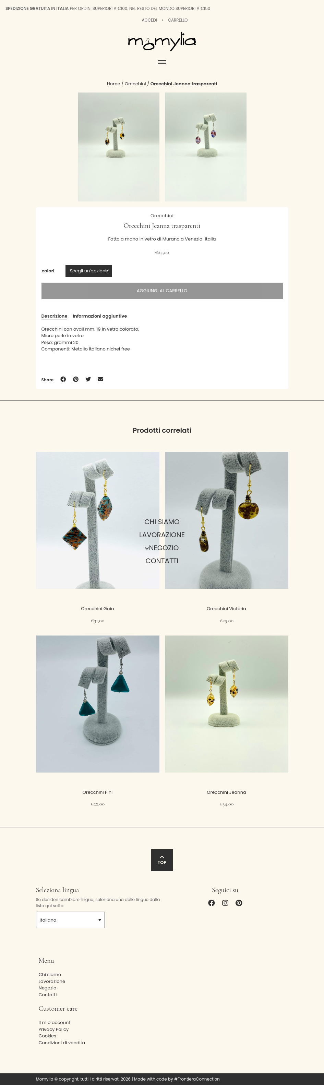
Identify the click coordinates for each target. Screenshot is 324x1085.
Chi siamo (162, 522)
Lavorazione (162, 535)
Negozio (164, 548)
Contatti (161, 561)
